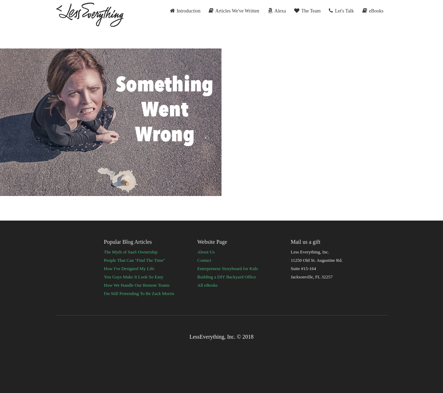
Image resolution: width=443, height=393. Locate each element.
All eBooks (207, 285)
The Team (307, 11)
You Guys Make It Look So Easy (133, 276)
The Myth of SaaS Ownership (130, 251)
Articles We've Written (234, 11)
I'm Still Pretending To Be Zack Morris (139, 293)
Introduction (185, 11)
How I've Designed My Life (129, 268)
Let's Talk (341, 11)
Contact (204, 260)
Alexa (277, 11)
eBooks (373, 11)
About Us (206, 251)
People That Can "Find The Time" (134, 260)
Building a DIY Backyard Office (226, 276)
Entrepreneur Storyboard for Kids (227, 268)
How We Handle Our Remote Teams (137, 285)
